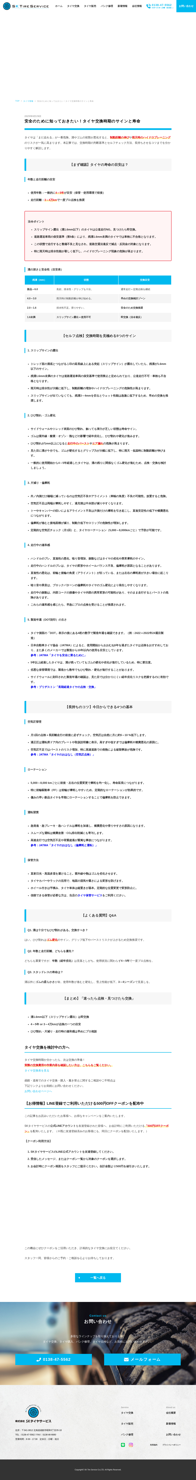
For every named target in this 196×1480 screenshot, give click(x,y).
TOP (17, 101)
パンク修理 (107, 6)
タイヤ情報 (28, 101)
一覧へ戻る (98, 1254)
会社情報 (137, 6)
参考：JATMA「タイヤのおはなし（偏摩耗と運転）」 (64, 845)
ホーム (58, 6)
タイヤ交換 (73, 6)
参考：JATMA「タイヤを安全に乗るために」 (59, 655)
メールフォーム (142, 1336)
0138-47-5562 (53, 1336)
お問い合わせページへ (38, 1091)
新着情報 (122, 6)
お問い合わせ (186, 6)
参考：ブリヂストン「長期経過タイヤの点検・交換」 (64, 687)
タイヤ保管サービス (89, 895)
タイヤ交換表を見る (36, 1070)
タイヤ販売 (90, 6)
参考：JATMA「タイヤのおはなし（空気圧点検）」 (63, 754)
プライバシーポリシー (171, 1422)
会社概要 (171, 1390)
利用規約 (153, 1422)
